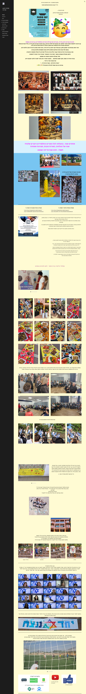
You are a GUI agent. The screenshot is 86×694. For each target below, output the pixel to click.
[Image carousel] (33, 281)
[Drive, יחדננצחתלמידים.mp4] (39, 525)
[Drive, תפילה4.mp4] (39, 454)
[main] (50, 3)
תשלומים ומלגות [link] (5, 31)
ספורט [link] (3, 29)
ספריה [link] (3, 37)
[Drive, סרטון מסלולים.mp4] (63, 280)
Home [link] (3, 14)
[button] (84, 1)
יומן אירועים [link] (4, 27)
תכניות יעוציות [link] (4, 33)
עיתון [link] (3, 18)
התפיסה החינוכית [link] (5, 20)
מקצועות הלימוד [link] (5, 22)
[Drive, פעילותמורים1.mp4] (61, 506)
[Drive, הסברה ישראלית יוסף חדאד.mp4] (33, 250)
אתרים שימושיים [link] (5, 35)
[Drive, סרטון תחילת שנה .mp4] (28, 160)
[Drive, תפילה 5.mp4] (63, 454)
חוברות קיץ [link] (4, 24)
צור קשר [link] (3, 16)
